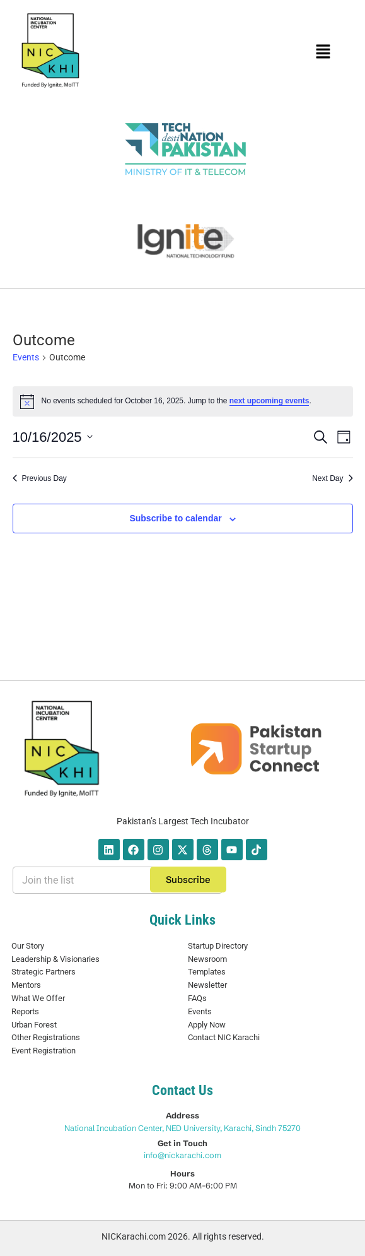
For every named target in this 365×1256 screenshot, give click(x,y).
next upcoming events (269, 400)
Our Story (27, 946)
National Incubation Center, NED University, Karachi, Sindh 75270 (182, 1128)
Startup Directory (218, 946)
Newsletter (207, 985)
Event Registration (43, 1050)
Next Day (332, 478)
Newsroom (207, 959)
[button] (323, 52)
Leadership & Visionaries (55, 959)
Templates (207, 971)
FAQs (197, 998)
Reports (25, 1011)
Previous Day (40, 478)
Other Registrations (45, 1037)
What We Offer (38, 998)
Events (26, 357)
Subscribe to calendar (175, 518)
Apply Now (207, 1024)
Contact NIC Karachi (224, 1037)
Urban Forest (34, 1024)
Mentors (26, 985)
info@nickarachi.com (182, 1155)
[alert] (183, 401)
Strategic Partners (43, 971)
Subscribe (188, 880)
